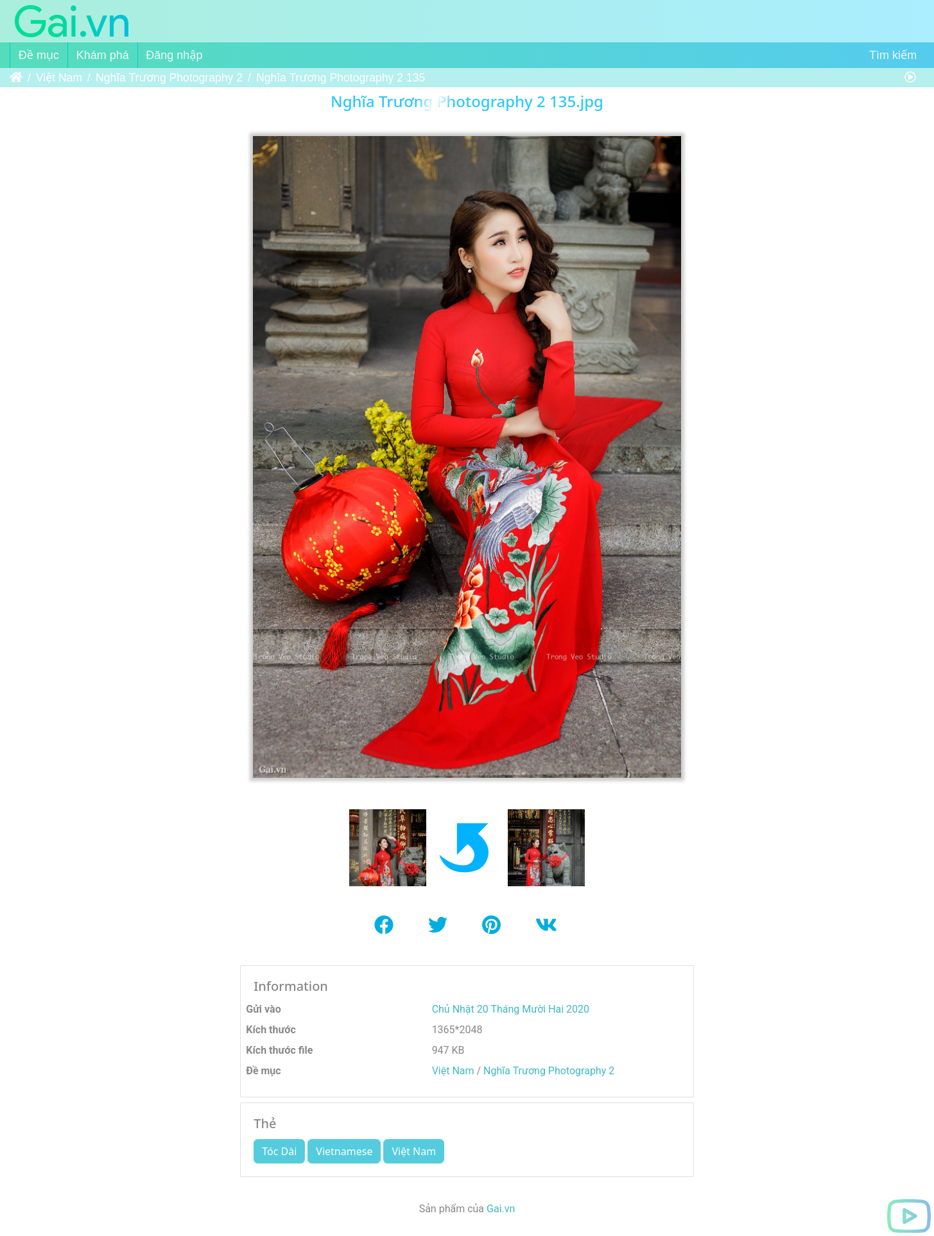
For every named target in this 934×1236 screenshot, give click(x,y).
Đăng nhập (174, 55)
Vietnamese (344, 1151)
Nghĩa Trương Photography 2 (169, 77)
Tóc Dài (279, 1151)
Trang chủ (16, 77)
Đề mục (39, 55)
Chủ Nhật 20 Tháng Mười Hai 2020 (510, 1009)
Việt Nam (59, 77)
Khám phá (102, 55)
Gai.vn (501, 1209)
